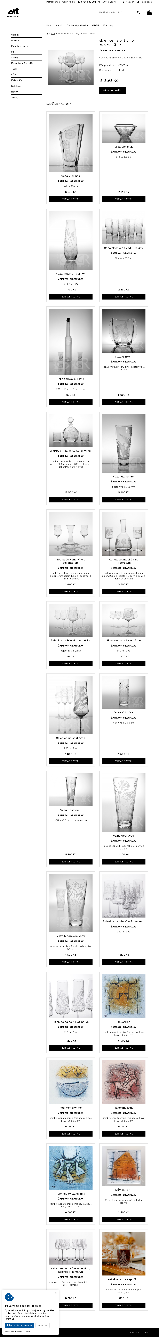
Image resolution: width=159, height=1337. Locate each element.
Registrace (144, 2)
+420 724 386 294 (86, 2)
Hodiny (15, 92)
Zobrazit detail (71, 199)
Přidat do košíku (112, 91)
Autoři (59, 25)
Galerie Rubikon (40, 1332)
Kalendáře (16, 80)
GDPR (95, 25)
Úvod (49, 25)
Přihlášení (129, 2)
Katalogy (16, 86)
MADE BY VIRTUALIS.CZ (137, 1332)
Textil (14, 69)
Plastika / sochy (20, 46)
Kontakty (108, 25)
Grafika (15, 40)
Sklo (13, 52)
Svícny (14, 97)
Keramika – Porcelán (22, 63)
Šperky (15, 57)
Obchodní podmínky (77, 25)
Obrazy (15, 35)
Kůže (14, 74)
